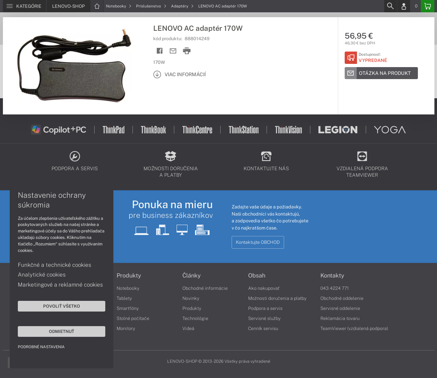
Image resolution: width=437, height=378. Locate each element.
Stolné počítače (133, 318)
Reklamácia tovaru (340, 318)
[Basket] (427, 6)
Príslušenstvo (151, 6)
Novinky (190, 298)
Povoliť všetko (61, 306)
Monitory (126, 328)
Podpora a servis (265, 308)
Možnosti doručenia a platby (277, 298)
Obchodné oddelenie (341, 298)
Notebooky (119, 6)
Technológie (195, 318)
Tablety (124, 298)
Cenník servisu (263, 328)
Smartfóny (128, 308)
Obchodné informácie (205, 288)
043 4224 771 (334, 288)
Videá (188, 328)
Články (191, 275)
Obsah (256, 275)
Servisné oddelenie (340, 308)
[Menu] (24, 6)
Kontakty (332, 275)
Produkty (129, 275)
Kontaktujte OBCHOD (258, 242)
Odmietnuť (61, 331)
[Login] (403, 6)
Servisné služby (264, 318)
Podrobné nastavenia (41, 347)
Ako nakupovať (264, 288)
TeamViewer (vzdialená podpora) (354, 328)
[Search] (390, 6)
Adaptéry (182, 6)
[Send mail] (173, 51)
